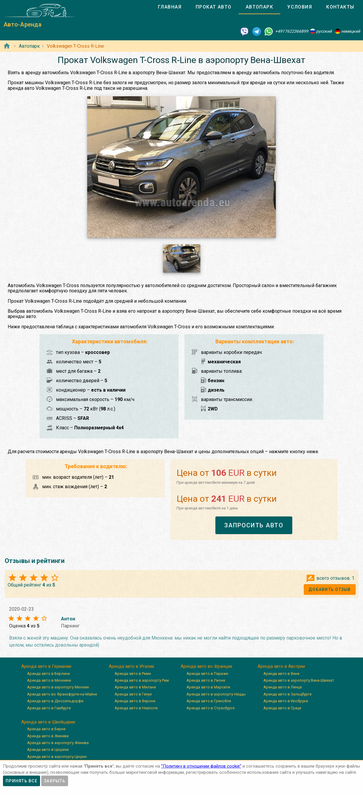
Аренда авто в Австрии (281, 666)
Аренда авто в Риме (133, 673)
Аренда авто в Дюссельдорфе (55, 701)
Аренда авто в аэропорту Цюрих (57, 756)
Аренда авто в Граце (282, 708)
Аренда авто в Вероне (135, 701)
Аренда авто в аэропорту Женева (58, 743)
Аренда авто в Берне (46, 729)
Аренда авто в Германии (46, 666)
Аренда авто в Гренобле (209, 701)
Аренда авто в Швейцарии (48, 722)
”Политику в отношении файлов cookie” (201, 766)
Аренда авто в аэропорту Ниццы (216, 694)
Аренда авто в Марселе (208, 687)
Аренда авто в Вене (281, 673)
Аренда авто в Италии (131, 666)
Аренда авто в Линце (282, 687)
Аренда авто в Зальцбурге (287, 694)
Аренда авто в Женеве (48, 736)
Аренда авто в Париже (207, 673)
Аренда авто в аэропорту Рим (142, 680)
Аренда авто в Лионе (206, 680)
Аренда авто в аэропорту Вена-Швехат (298, 680)
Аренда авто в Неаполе (136, 708)
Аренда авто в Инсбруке (285, 701)
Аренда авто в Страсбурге (211, 708)
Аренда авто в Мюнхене (49, 680)
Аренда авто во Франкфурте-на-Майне (62, 694)
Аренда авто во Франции (206, 666)
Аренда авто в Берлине (48, 673)
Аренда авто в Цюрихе (48, 749)
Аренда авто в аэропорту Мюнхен (58, 687)
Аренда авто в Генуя (133, 694)
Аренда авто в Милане (135, 687)
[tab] (170, 7)
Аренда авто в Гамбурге (49, 708)
